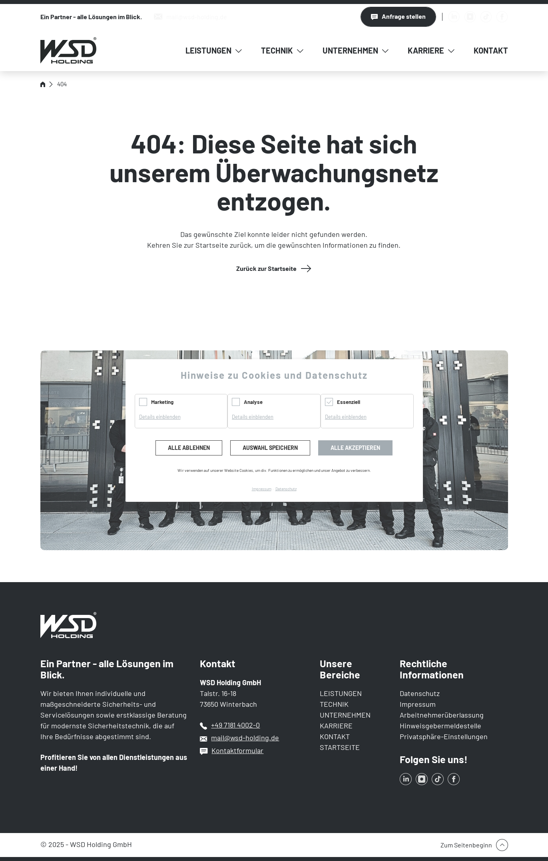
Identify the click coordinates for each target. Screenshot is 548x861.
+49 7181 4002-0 (235, 724)
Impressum (418, 704)
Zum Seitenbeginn (466, 845)
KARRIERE (336, 725)
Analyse (253, 402)
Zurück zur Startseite (266, 268)
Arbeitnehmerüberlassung (442, 714)
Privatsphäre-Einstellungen (444, 736)
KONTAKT (335, 736)
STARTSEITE (340, 747)
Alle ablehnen (189, 447)
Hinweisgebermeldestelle (440, 725)
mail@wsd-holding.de (245, 737)
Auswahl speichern (270, 447)
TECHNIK (334, 704)
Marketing (162, 402)
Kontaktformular (237, 750)
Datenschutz (420, 693)
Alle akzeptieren (355, 447)
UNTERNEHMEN (345, 714)
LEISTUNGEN (341, 693)
